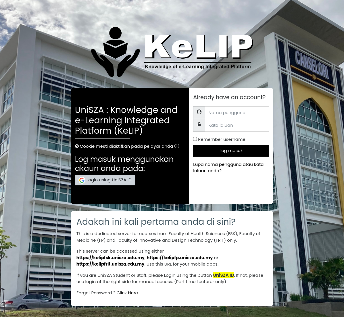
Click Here (127, 293)
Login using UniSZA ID (105, 180)
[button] (178, 146)
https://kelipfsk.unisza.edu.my (110, 258)
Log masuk (231, 150)
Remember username (221, 139)
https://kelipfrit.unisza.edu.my (110, 264)
